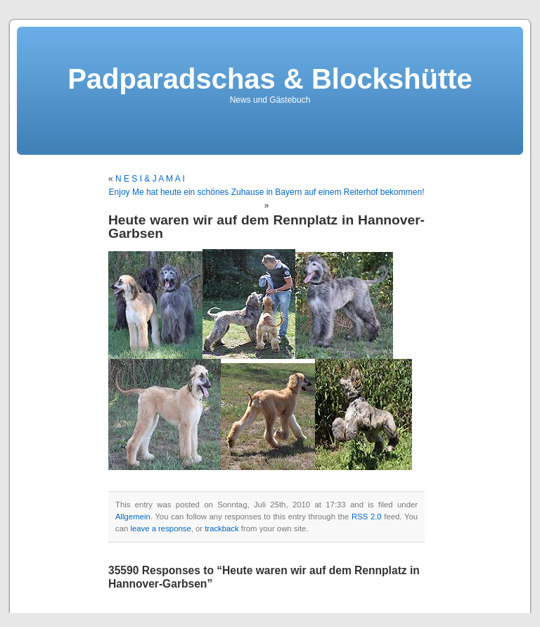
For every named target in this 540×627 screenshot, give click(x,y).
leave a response (160, 528)
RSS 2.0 (367, 516)
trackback (221, 528)
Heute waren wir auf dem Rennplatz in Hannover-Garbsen (266, 227)
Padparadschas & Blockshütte (270, 78)
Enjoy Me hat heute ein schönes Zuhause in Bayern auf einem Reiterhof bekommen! (267, 192)
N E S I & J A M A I (150, 179)
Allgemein (132, 516)
